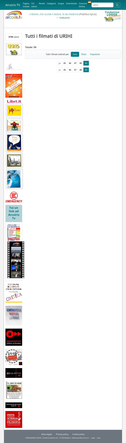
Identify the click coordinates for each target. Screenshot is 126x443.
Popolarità (95, 54)
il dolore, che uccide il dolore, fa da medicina (54, 14)
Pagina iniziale (26, 5)
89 (86, 63)
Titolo (83, 54)
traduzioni (64, 17)
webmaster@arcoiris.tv (80, 438)
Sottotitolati (71, 3)
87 (75, 63)
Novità (42, 3)
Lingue (61, 3)
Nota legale (46, 434)
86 (70, 63)
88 (81, 63)
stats (99, 438)
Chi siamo (34, 5)
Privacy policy (62, 434)
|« (59, 63)
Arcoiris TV (12, 5)
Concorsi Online (83, 5)
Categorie (51, 3)
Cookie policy (78, 434)
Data (75, 54)
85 (65, 63)
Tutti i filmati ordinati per (57, 54)
